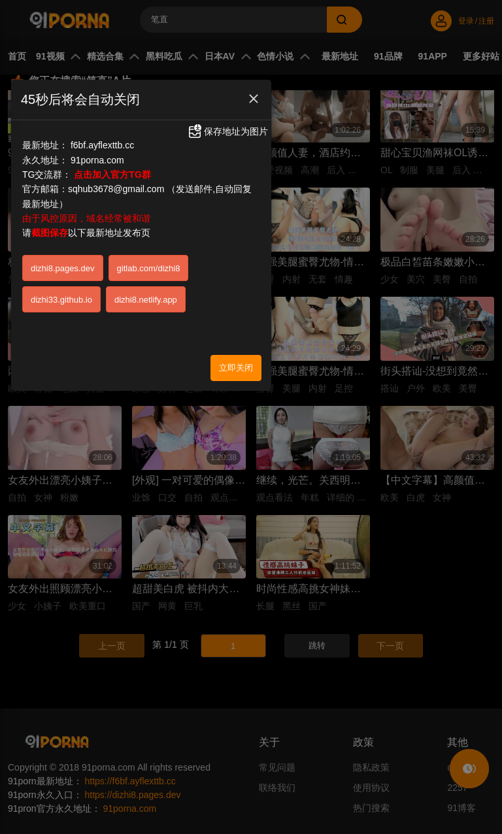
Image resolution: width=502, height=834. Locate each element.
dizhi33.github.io (61, 300)
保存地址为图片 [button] (227, 131)
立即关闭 (236, 368)
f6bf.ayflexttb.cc (102, 145)
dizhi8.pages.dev (63, 268)
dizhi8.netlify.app (145, 300)
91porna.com (97, 160)
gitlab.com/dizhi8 (148, 268)
